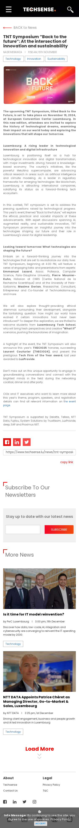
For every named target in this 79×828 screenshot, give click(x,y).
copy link (66, 462)
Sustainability (56, 59)
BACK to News (20, 27)
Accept (40, 823)
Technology (13, 59)
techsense (10, 785)
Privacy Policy (51, 785)
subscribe (59, 529)
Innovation (34, 59)
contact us (10, 790)
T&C (45, 790)
